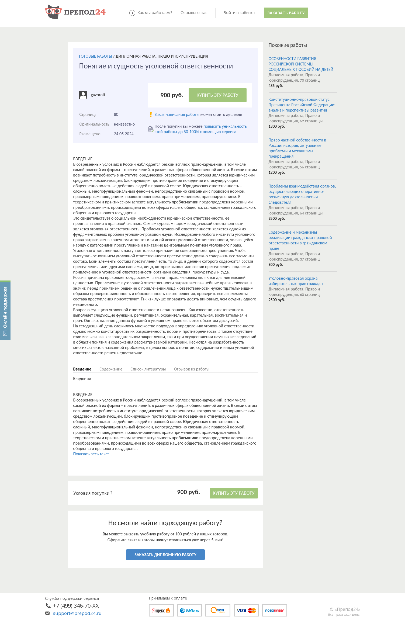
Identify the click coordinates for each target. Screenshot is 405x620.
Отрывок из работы (191, 369)
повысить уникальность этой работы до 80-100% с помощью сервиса (201, 129)
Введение (82, 369)
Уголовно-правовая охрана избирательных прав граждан (296, 281)
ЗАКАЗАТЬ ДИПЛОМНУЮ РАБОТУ (165, 554)
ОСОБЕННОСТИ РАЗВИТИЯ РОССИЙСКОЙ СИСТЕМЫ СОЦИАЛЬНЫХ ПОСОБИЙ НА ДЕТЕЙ (301, 64)
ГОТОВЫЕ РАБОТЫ (95, 56)
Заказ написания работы (177, 114)
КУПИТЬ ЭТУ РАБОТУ (217, 95)
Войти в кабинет (239, 12)
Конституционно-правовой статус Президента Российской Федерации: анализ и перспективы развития (302, 105)
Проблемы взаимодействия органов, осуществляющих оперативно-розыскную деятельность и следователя (302, 194)
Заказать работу (285, 12)
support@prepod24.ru (77, 613)
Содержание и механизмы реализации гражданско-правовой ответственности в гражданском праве (300, 240)
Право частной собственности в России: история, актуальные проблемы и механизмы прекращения (297, 148)
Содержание (110, 369)
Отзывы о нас (194, 12)
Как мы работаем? (154, 12)
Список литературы (148, 369)
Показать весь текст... (92, 453)
